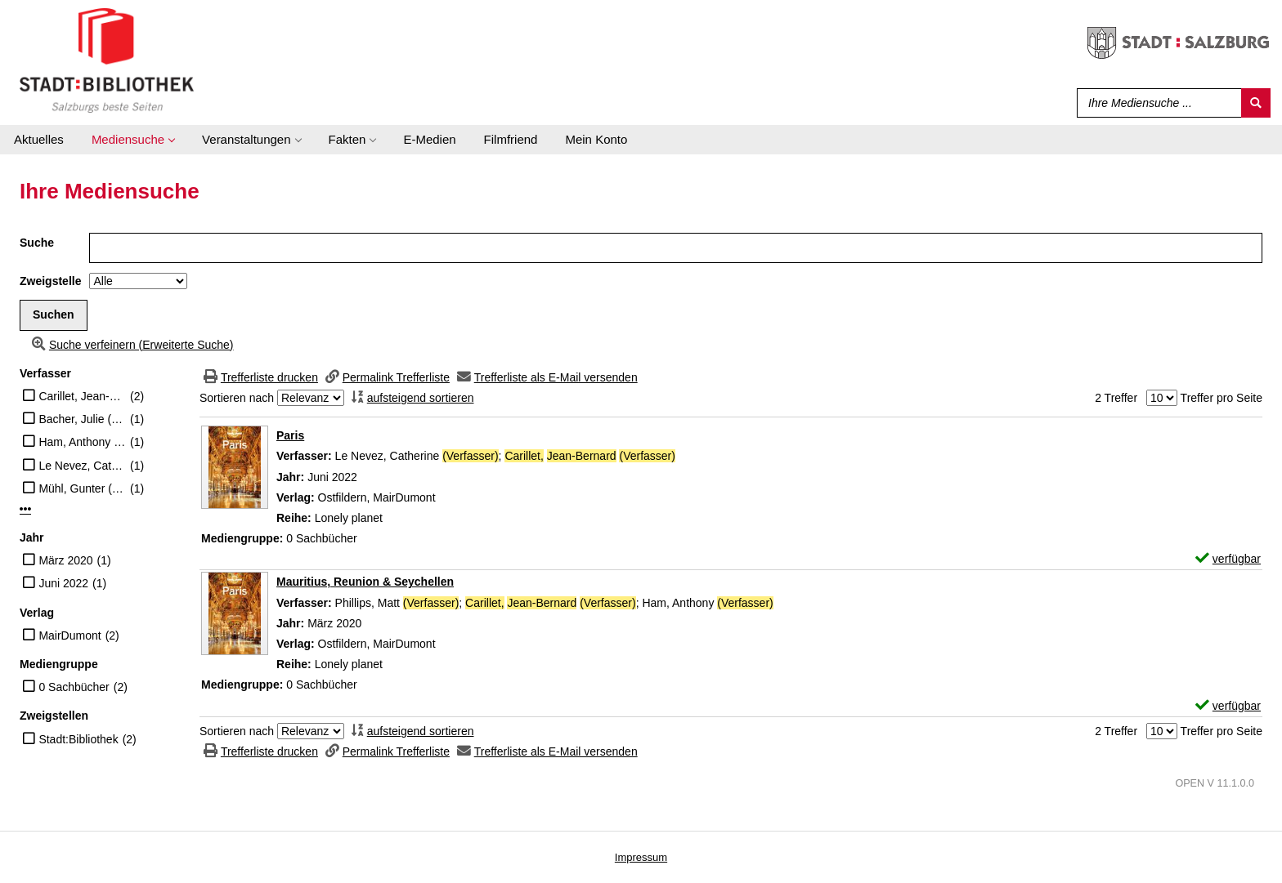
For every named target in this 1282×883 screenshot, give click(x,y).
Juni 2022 (63, 583)
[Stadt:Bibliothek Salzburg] (107, 59)
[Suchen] (1256, 103)
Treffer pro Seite (1221, 397)
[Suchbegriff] (1156, 103)
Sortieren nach (236, 397)
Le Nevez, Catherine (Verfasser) (82, 465)
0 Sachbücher (73, 686)
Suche (37, 242)
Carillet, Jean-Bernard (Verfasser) (82, 396)
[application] (132, 139)
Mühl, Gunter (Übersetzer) (82, 488)
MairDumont (69, 635)
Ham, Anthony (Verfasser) (82, 441)
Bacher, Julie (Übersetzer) (82, 419)
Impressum (641, 857)
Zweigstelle (50, 281)
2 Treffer (1116, 397)
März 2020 (65, 560)
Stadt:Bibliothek (78, 739)
